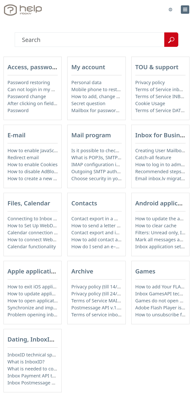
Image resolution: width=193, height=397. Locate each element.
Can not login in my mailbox (38, 89)
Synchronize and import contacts (43, 307)
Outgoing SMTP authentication (105, 171)
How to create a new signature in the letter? (55, 178)
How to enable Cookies (32, 164)
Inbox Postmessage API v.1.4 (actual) (47, 383)
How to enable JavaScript (34, 150)
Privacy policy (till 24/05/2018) (103, 293)
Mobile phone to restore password (109, 89)
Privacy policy (150, 82)
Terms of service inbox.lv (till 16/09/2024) (116, 314)
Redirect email (23, 157)
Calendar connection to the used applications (57, 232)
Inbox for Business (162, 135)
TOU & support (157, 67)
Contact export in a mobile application (113, 218)
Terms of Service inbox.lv (162, 89)
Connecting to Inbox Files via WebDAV (48, 218)
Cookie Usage (150, 103)
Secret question (88, 103)
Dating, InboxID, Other (40, 339)
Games (145, 271)
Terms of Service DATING (162, 110)
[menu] (185, 9)
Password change (26, 96)
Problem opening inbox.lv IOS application (52, 314)
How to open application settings (43, 300)
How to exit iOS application (36, 286)
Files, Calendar (28, 203)
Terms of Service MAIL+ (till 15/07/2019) (114, 300)
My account (88, 67)
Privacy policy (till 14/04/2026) (103, 286)
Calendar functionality (31, 246)
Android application (164, 203)
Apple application (33, 271)
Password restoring (28, 82)
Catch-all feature (153, 157)
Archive (82, 271)
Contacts (84, 203)
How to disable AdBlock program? (44, 171)
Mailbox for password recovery (105, 110)
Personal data (86, 82)
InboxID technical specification (41, 355)
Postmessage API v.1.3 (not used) (107, 307)
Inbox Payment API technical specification (53, 376)
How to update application (36, 293)
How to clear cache (156, 225)
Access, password (32, 67)
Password (18, 110)
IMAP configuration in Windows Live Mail (116, 164)
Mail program (91, 135)
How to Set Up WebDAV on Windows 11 (50, 225)
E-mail (16, 135)
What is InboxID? (25, 362)
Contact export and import (100, 232)
